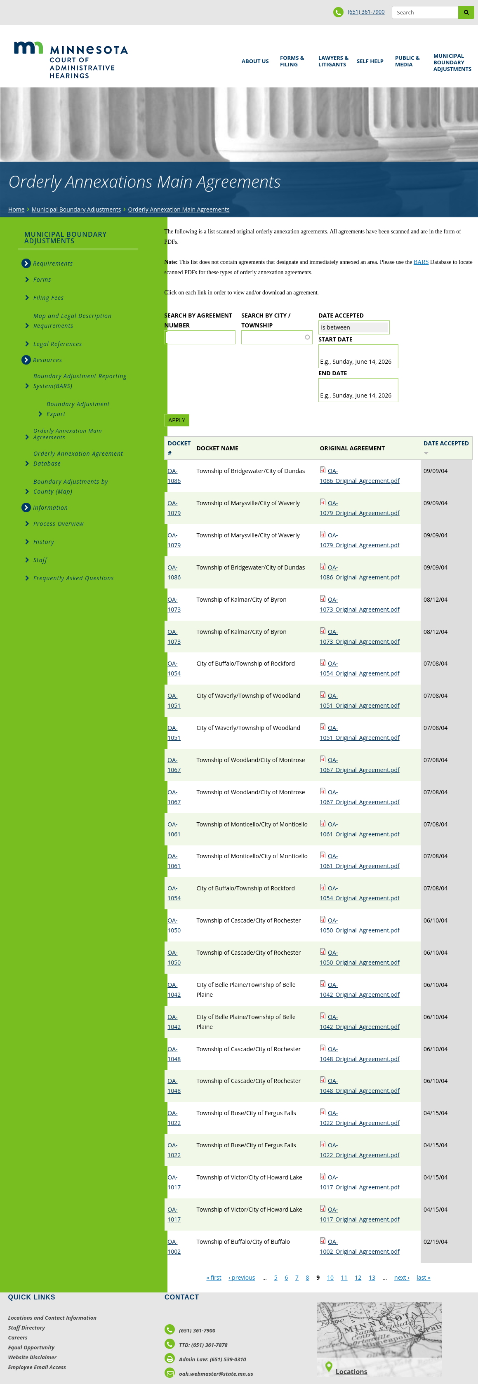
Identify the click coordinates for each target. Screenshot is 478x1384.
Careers (18, 1337)
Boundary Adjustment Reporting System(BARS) (80, 381)
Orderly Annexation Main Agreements (178, 209)
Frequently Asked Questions (73, 578)
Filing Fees (48, 297)
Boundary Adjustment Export (78, 409)
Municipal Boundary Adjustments (451, 62)
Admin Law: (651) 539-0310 (205, 1359)
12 (358, 1277)
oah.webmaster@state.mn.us (209, 1373)
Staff (40, 560)
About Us (254, 58)
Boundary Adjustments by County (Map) (70, 486)
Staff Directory (26, 1327)
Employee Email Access (37, 1367)
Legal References (57, 344)
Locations (351, 1371)
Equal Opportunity (31, 1347)
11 (344, 1277)
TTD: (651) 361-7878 (196, 1345)
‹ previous (241, 1277)
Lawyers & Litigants (332, 60)
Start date (335, 339)
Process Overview (58, 523)
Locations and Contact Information (52, 1317)
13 (372, 1277)
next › (402, 1277)
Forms (42, 279)
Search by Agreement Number (198, 320)
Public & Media (408, 60)
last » (424, 1277)
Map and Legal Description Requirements (72, 321)
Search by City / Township (265, 320)
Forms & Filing (293, 60)
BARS (421, 262)
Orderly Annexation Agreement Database (78, 458)
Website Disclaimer (32, 1357)
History (43, 542)
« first (213, 1277)
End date (332, 373)
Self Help (369, 58)
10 (330, 1277)
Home (16, 209)
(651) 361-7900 (366, 11)
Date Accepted (341, 315)
